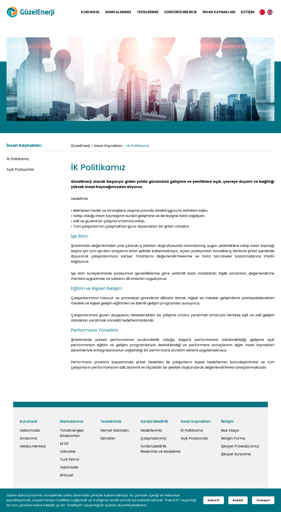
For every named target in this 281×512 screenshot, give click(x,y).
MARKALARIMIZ (118, 11)
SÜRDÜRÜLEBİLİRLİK (180, 11)
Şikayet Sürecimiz (236, 454)
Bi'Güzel (66, 475)
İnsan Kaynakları (108, 145)
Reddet (238, 500)
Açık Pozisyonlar (20, 169)
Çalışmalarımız (153, 438)
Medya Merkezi (33, 446)
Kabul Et (214, 500)
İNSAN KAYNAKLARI (219, 11)
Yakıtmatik (69, 467)
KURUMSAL (90, 11)
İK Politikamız (18, 158)
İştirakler (107, 438)
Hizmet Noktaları (114, 430)
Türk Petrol (69, 459)
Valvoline (68, 451)
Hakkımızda (30, 430)
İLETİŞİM (247, 11)
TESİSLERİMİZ (148, 11)
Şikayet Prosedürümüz (240, 446)
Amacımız (28, 438)
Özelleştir (263, 500)
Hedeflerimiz (151, 430)
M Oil (64, 443)
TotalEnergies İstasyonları (72, 433)
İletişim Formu (233, 438)
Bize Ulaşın (230, 430)
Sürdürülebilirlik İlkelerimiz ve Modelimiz (160, 449)
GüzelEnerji (80, 145)
